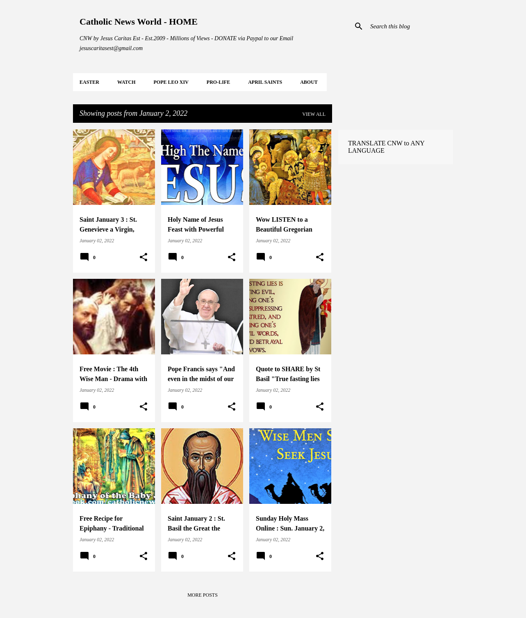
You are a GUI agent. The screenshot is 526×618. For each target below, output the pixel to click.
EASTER (89, 82)
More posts (202, 595)
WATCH (126, 82)
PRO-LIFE (218, 82)
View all (314, 114)
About (309, 82)
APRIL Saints (265, 82)
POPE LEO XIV (170, 82)
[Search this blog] (410, 26)
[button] (143, 257)
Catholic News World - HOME (139, 21)
